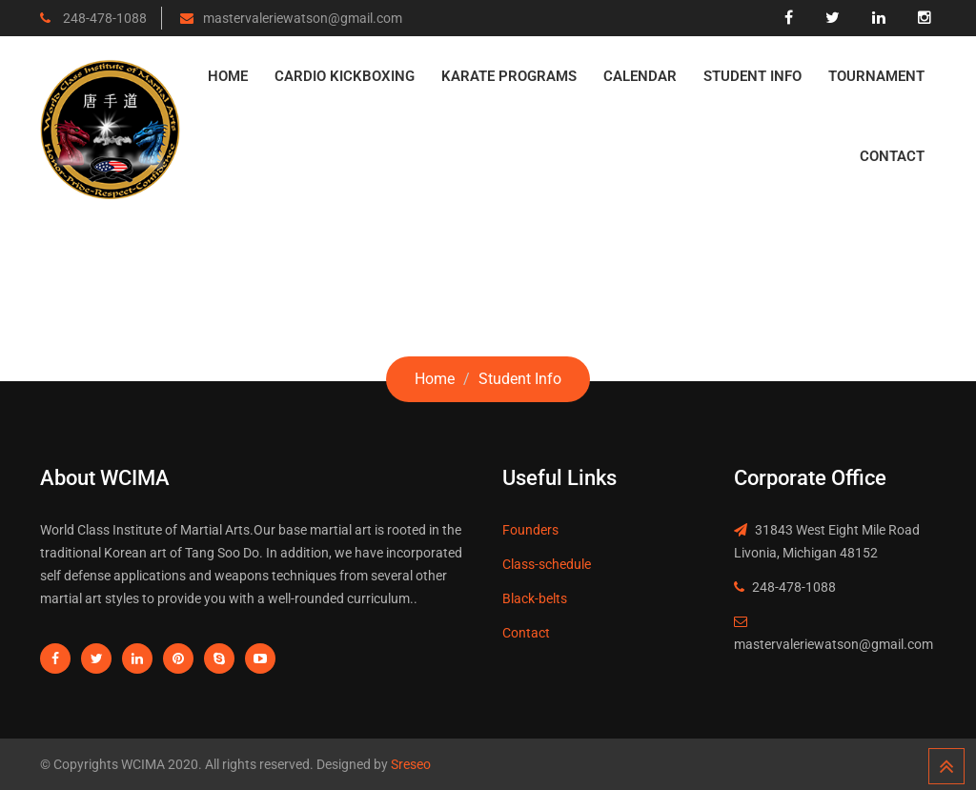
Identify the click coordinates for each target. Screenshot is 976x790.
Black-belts (534, 598)
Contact (892, 156)
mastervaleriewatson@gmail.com (302, 18)
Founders (530, 529)
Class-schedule (546, 564)
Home (228, 76)
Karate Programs (509, 76)
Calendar (640, 76)
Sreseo (409, 764)
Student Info (752, 76)
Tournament (876, 76)
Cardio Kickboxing (344, 76)
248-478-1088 (103, 18)
